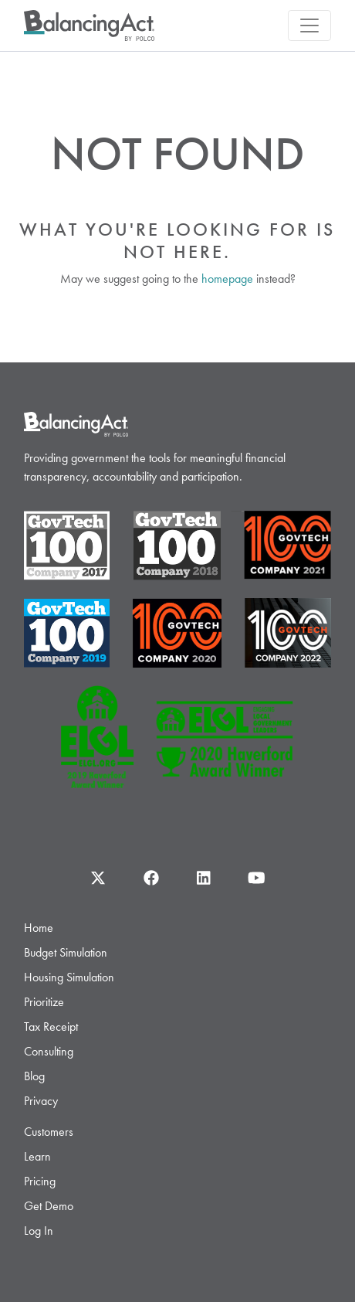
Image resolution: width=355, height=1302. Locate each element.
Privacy (41, 1101)
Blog (34, 1076)
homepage (227, 278)
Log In (38, 1230)
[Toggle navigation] (309, 25)
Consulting (48, 1051)
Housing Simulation (69, 977)
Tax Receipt (51, 1026)
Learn (37, 1156)
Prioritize (44, 1002)
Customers (48, 1132)
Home (38, 928)
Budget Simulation (65, 952)
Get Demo (48, 1206)
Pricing (40, 1181)
